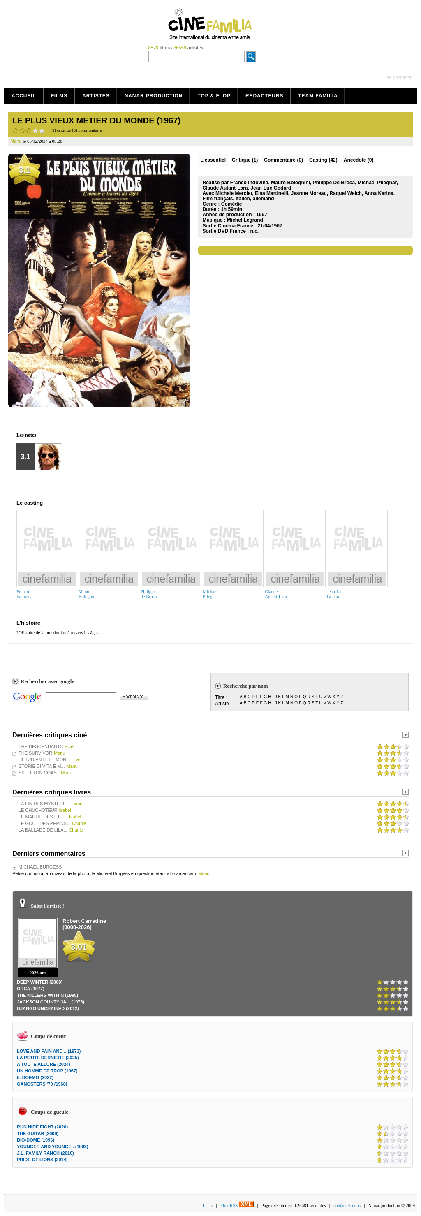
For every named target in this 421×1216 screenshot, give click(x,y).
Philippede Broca (149, 594)
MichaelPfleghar (210, 594)
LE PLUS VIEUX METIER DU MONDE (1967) (96, 120)
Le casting (29, 503)
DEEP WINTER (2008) (39, 982)
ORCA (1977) (30, 988)
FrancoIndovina (24, 594)
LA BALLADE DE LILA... (43, 829)
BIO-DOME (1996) (35, 1139)
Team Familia (318, 96)
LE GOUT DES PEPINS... (44, 823)
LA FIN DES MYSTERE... (44, 803)
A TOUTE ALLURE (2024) (43, 1064)
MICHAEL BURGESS (40, 866)
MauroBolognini (88, 594)
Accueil (24, 96)
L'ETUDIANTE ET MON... (44, 759)
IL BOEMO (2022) (35, 1077)
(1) (245, 160)
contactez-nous (347, 1205)
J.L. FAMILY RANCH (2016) (45, 1153)
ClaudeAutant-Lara (276, 594)
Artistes (96, 96)
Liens (208, 1205)
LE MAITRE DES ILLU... (43, 816)
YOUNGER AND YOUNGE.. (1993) (52, 1146)
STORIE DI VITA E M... (42, 766)
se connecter (400, 77)
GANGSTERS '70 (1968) (42, 1084)
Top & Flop (214, 96)
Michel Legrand (245, 220)
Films (59, 96)
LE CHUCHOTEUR (38, 810)
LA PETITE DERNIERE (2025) (48, 1057)
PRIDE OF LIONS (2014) (42, 1159)
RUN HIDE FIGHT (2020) (42, 1126)
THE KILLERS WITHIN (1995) (47, 995)
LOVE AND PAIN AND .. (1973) (49, 1051)
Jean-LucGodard (335, 594)
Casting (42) (323, 160)
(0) (283, 160)
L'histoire (28, 623)
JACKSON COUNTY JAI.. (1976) (50, 1001)
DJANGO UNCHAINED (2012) (48, 1008)
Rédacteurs (264, 96)
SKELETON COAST (39, 772)
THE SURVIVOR (35, 752)
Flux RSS (237, 1205)
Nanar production (154, 96)
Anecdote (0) (359, 160)
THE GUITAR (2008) (37, 1133)
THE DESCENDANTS (41, 746)
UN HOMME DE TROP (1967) (47, 1070)
